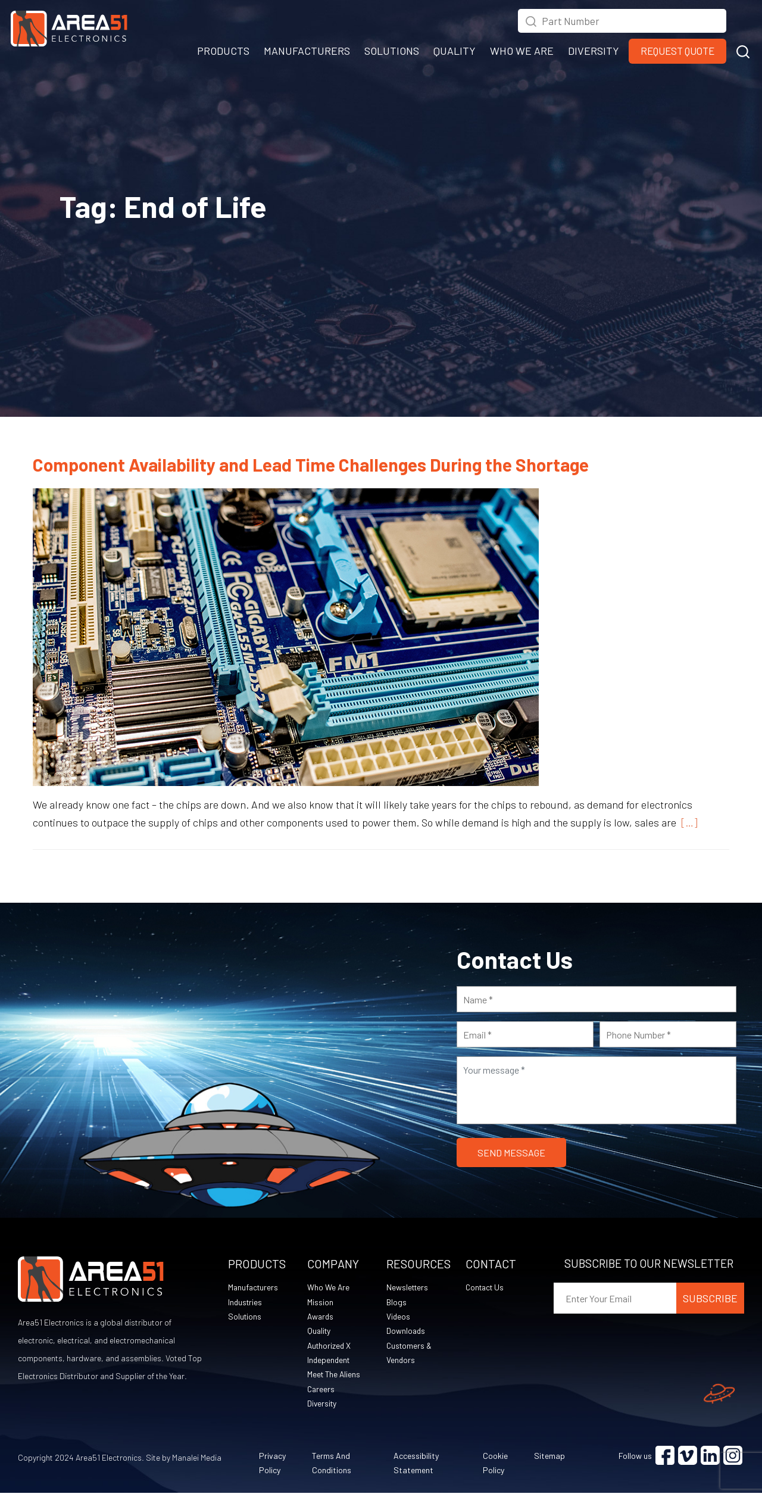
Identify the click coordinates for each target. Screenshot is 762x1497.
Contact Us (486, 1288)
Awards (321, 1317)
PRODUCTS (223, 50)
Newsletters (408, 1288)
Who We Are (328, 1288)
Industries (246, 1303)
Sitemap (549, 1460)
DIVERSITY (593, 50)
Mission (320, 1303)
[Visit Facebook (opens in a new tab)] (664, 1460)
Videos (398, 1317)
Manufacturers (254, 1288)
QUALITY (454, 50)
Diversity (322, 1407)
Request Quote (677, 51)
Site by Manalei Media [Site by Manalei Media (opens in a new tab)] (183, 1462)
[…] (687, 822)
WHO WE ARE (522, 50)
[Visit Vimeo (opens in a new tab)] (687, 1460)
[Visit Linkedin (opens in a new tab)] (710, 1460)
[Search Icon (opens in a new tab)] (531, 19)
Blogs (396, 1303)
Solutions (245, 1317)
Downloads (406, 1332)
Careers (321, 1392)
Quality (319, 1332)
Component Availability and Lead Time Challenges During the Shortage (311, 464)
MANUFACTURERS (307, 50)
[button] (743, 50)
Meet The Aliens (335, 1377)
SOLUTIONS (391, 50)
